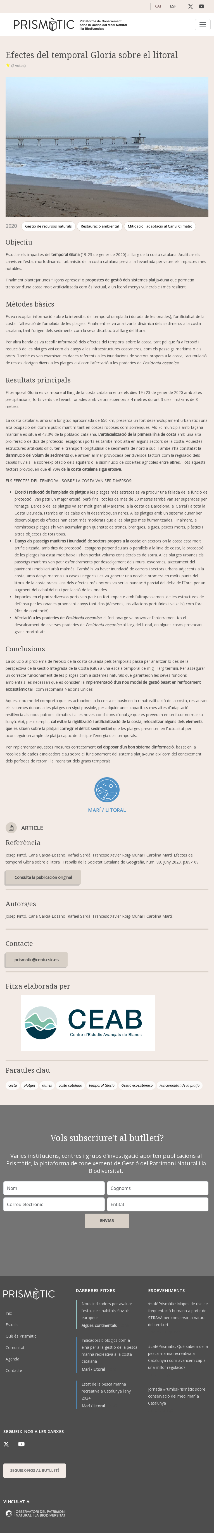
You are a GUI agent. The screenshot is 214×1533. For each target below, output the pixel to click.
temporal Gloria (102, 1085)
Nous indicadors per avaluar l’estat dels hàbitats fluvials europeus (107, 1310)
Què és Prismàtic (21, 1336)
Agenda (12, 1359)
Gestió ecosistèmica (137, 1085)
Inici (9, 1313)
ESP (173, 6)
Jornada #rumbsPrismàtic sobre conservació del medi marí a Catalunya (176, 1396)
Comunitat (15, 1347)
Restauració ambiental (100, 226)
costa (12, 1085)
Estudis (12, 1324)
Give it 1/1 (8, 65)
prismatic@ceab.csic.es (37, 959)
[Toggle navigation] (203, 24)
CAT (158, 6)
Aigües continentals (99, 1325)
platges (29, 1085)
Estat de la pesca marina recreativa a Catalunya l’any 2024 (106, 1391)
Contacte (14, 1370)
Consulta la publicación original (43, 877)
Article (32, 828)
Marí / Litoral (93, 1369)
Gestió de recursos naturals (48, 226)
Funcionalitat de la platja (180, 1085)
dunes (47, 1085)
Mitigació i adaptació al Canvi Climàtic (160, 226)
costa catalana (70, 1085)
